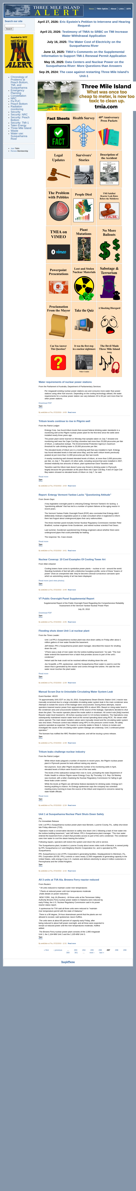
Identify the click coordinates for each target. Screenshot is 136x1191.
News (91, 9)
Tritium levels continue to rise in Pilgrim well (64, 421)
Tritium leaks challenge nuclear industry (62, 751)
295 (92, 950)
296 (100, 950)
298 (116, 950)
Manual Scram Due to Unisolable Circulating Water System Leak (76, 691)
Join (12, 148)
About (113, 9)
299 (124, 950)
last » (101, 952)
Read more (72, 412)
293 (75, 950)
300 (68, 952)
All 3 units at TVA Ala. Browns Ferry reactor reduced (69, 879)
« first (46, 950)
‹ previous (58, 950)
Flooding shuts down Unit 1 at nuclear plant (64, 630)
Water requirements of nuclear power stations (65, 382)
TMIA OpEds (102, 9)
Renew (14, 151)
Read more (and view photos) (51, 580)
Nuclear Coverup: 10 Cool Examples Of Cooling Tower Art (72, 559)
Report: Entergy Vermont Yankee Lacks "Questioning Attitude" (75, 494)
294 (84, 950)
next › (92, 952)
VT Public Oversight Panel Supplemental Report (66, 598)
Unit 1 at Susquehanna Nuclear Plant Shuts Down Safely (71, 814)
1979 (128, 9)
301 (76, 952)
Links (121, 9)
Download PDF (45, 403)
